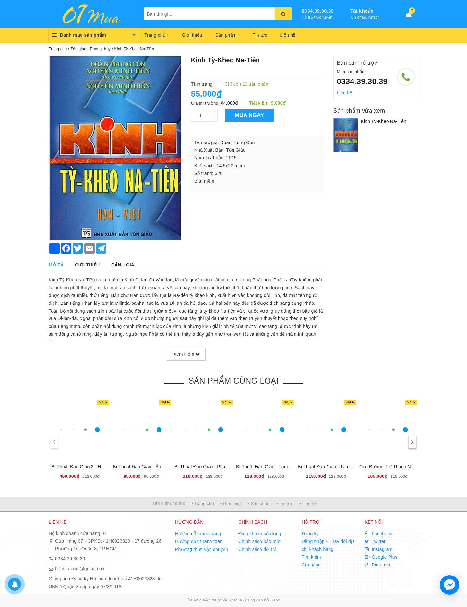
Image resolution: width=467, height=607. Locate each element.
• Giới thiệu (231, 503)
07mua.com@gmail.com (80, 568)
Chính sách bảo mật (259, 541)
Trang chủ (156, 35)
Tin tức (260, 35)
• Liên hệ (308, 503)
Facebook (378, 533)
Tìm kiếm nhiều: (168, 503)
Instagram (379, 549)
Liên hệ (288, 35)
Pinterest (377, 564)
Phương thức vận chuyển (201, 549)
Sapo (275, 600)
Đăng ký (310, 533)
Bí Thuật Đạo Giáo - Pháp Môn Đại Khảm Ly (220, 466)
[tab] (56, 264)
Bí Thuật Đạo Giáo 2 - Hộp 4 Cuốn (87, 466)
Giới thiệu (192, 35)
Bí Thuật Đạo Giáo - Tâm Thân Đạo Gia (277, 466)
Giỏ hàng (311, 564)
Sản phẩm (227, 35)
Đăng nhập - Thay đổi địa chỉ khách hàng (328, 545)
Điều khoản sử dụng (259, 533)
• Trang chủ (202, 503)
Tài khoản (362, 11)
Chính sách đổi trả (257, 549)
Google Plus (381, 557)
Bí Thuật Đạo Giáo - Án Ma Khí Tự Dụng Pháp (161, 466)
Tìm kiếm (311, 557)
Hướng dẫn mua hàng (198, 533)
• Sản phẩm (259, 503)
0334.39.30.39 (318, 11)
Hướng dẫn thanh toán (198, 541)
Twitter (375, 541)
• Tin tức (285, 503)
